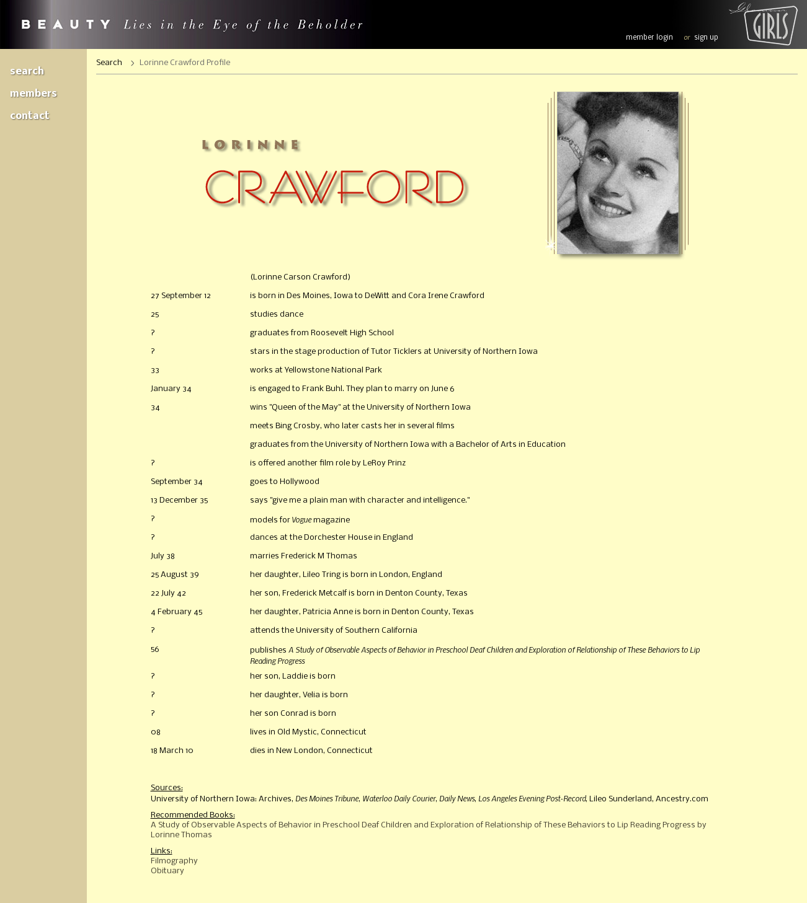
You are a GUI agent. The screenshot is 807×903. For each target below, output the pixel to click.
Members (33, 94)
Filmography (174, 861)
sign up (706, 38)
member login (649, 38)
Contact (30, 116)
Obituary (167, 871)
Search (27, 71)
